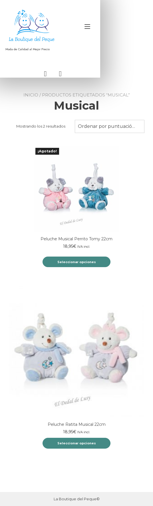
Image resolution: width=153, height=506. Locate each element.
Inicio (30, 99)
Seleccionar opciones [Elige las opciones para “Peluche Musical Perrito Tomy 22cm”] (76, 267)
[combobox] (109, 131)
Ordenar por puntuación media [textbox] (109, 131)
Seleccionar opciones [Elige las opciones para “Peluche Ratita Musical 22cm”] (76, 448)
